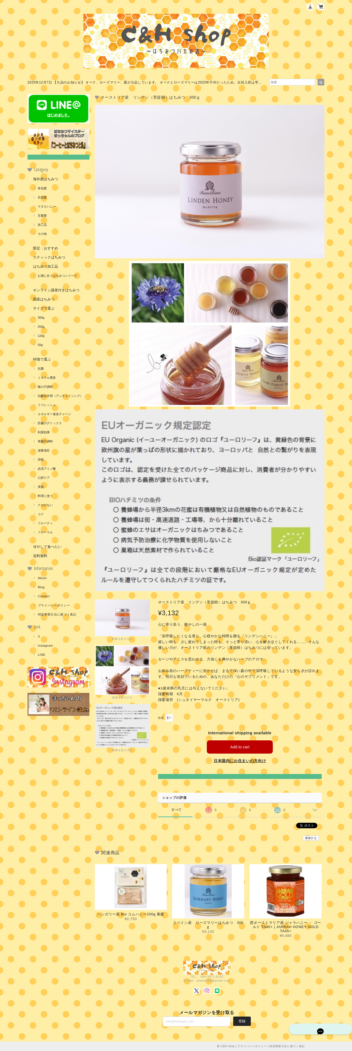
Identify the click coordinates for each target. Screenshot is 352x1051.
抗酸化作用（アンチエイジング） (60, 395)
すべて (176, 809)
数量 (161, 717)
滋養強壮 (44, 450)
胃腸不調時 (45, 441)
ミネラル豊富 (47, 377)
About (42, 578)
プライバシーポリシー (54, 605)
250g (41, 326)
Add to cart (240, 746)
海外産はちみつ (45, 179)
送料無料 (40, 556)
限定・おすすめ (45, 248)
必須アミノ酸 (47, 468)
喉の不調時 (45, 386)
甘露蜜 (42, 215)
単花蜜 (42, 188)
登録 (242, 1021)
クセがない (45, 505)
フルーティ (45, 523)
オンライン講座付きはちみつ (56, 290)
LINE (41, 654)
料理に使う (45, 496)
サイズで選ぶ (43, 308)
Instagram (45, 645)
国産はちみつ (43, 299)
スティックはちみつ (49, 257)
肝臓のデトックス (50, 423)
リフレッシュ (47, 405)
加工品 (42, 224)
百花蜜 (42, 197)
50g (40, 344)
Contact (44, 596)
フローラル (45, 532)
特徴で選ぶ (42, 359)
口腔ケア (44, 477)
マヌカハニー (47, 206)
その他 (42, 233)
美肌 (41, 486)
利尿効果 (44, 432)
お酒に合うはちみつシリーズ (57, 275)
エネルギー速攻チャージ (54, 414)
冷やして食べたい (47, 547)
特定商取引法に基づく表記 (57, 614)
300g (41, 317)
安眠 (41, 459)
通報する (311, 838)
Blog (41, 587)
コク (41, 514)
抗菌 (41, 368)
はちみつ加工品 (45, 266)
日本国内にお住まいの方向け (240, 761)
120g (41, 335)
